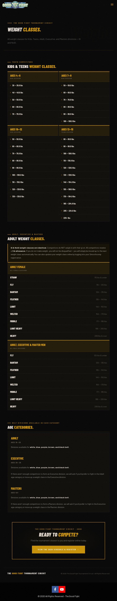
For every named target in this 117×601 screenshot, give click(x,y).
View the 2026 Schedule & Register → (58, 549)
